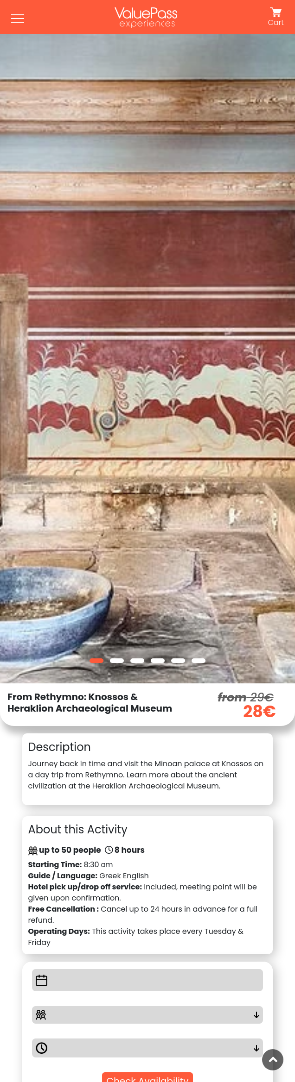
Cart (276, 17)
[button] (96, 660)
